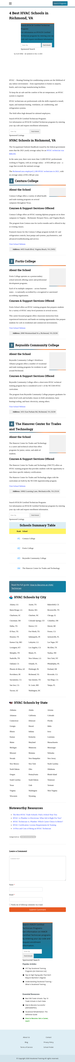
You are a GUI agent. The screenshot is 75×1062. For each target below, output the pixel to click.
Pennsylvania (33, 774)
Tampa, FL (51, 685)
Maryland (32, 742)
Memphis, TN (15, 653)
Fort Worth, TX (34, 631)
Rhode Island (52, 774)
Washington (33, 791)
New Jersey (51, 758)
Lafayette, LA (34, 642)
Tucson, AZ (14, 691)
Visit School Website (17, 244)
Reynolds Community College (34, 558)
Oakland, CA (14, 664)
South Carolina (15, 780)
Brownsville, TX (53, 610)
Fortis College (28, 548)
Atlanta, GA (14, 605)
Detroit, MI (51, 626)
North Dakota (15, 769)
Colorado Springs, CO (36, 621)
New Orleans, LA (35, 658)
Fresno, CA (51, 631)
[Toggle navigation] (10, 3)
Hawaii (31, 726)
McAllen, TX (52, 647)
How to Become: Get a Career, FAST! (36, 1019)
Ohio (30, 769)
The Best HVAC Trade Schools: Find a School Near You (35, 815)
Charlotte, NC (34, 615)
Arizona (50, 710)
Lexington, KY (15, 647)
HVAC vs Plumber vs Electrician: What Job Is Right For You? (37, 818)
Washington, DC (34, 691)
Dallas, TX (14, 626)
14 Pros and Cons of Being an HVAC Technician (32, 828)
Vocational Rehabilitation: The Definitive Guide (36, 1013)
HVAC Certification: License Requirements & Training (34, 825)
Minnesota (32, 748)
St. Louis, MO (34, 685)
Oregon (12, 774)
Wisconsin (13, 796)
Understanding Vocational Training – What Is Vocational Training (38, 983)
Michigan (13, 748)
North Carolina (52, 764)
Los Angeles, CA (35, 647)
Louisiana (50, 737)
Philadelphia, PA (53, 664)
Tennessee (51, 780)
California (32, 715)
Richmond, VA (34, 674)
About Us (26, 1037)
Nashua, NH (51, 653)
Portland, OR (52, 669)
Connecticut (14, 721)
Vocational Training (37, 1058)
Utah (30, 785)
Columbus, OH (52, 621)
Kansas (12, 737)
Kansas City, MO (16, 642)
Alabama (13, 710)
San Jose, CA (14, 685)
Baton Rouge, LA (16, 610)
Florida (50, 721)
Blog (26, 1042)
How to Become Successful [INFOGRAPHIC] (35, 1006)
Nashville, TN (15, 658)
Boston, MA (33, 610)
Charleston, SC (15, 615)
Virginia (13, 791)
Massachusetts (52, 742)
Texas (12, 785)
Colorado (50, 715)
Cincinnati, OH (15, 621)
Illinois (12, 731)
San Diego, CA (52, 680)
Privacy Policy (49, 1042)
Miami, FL (32, 653)
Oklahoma (51, 769)
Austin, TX (33, 605)
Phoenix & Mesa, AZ (17, 669)
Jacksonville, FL (53, 637)
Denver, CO (33, 626)
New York (32, 764)
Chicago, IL (51, 615)
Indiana (31, 731)
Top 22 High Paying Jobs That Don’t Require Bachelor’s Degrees (38, 976)
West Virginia (52, 791)
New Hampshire (34, 758)
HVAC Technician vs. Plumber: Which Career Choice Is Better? (38, 821)
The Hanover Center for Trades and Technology (41, 568)
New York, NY (52, 658)
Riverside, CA (52, 674)
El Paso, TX (14, 631)
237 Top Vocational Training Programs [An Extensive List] (35, 969)
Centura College (28, 538)
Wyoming (32, 796)
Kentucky (32, 737)
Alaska (31, 710)
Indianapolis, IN (34, 637)
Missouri (13, 753)
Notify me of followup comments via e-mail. (26, 905)
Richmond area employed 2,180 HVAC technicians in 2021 (36, 171)
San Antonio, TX (35, 680)
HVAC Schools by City (28, 837)
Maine (12, 742)
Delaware (32, 721)
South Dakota (33, 780)
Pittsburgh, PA (34, 669)
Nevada (12, 758)
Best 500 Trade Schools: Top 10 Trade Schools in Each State (36, 999)
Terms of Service (26, 1047)
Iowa (49, 731)
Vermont (50, 785)
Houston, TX (14, 637)
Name (12, 885)
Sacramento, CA (16, 680)
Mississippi (51, 748)
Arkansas (13, 715)
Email (12, 895)
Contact (48, 1037)
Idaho (49, 726)
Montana (32, 753)
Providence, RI (15, 674)
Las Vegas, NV (52, 642)
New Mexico (14, 764)
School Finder (49, 1047)
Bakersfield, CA (53, 605)
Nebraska (50, 753)
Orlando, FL (33, 664)
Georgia (12, 726)
